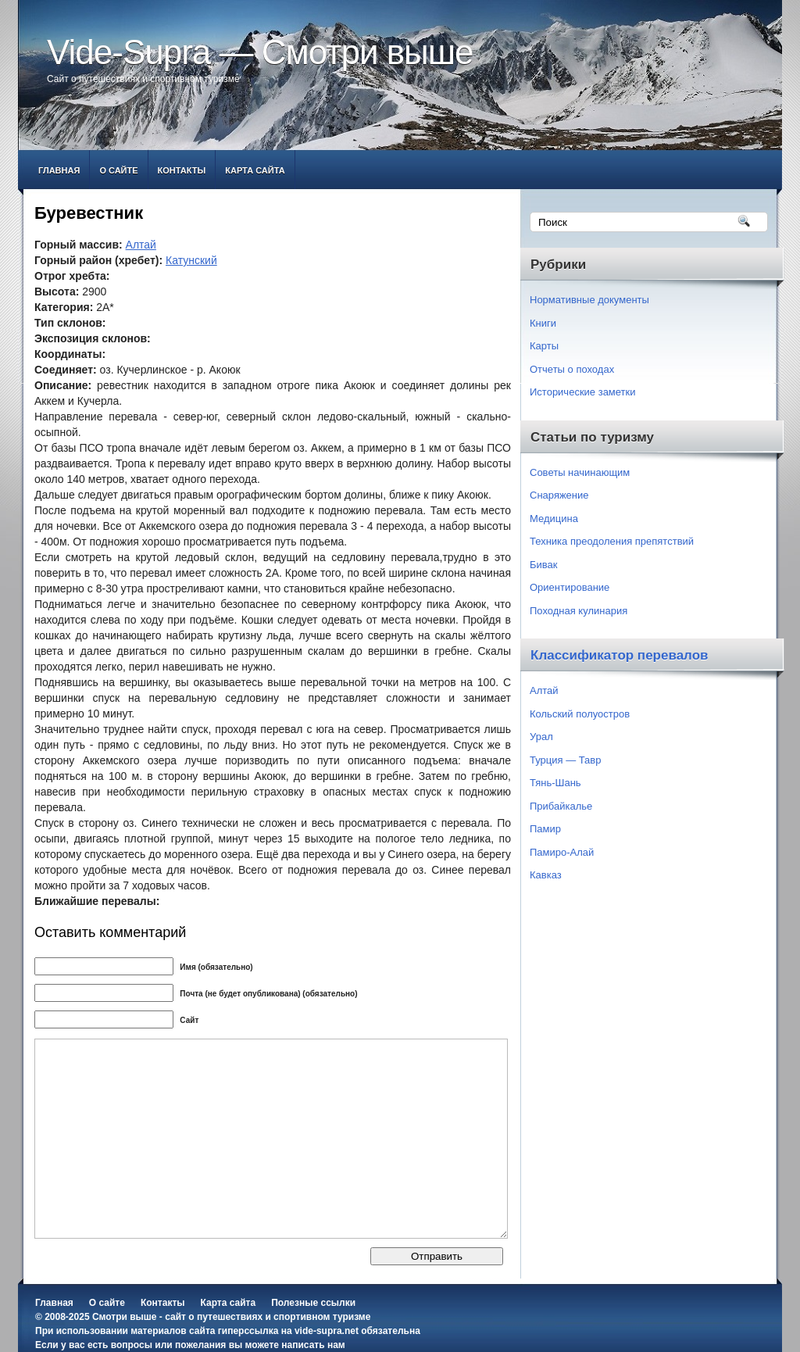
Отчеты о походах (572, 369)
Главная (59, 170)
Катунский (191, 260)
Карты (544, 346)
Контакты (182, 170)
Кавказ (546, 875)
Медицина (554, 518)
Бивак (543, 564)
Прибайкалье (561, 806)
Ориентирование (569, 587)
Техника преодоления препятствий (612, 541)
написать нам (313, 1344)
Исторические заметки (583, 392)
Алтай (141, 244)
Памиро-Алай (562, 852)
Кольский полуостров (580, 714)
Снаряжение (559, 495)
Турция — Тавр (566, 760)
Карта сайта (254, 170)
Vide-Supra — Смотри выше (260, 52)
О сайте (118, 170)
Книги (543, 323)
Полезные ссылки (313, 1302)
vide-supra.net (327, 1330)
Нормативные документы (589, 300)
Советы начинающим (580, 472)
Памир (545, 829)
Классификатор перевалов (619, 655)
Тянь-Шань (555, 783)
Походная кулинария (578, 611)
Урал (541, 736)
